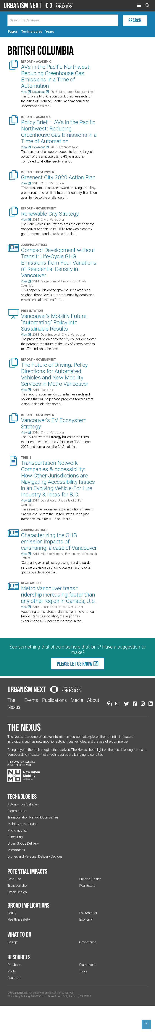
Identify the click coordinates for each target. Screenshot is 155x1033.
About (93, 700)
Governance (88, 942)
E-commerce (16, 811)
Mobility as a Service (22, 824)
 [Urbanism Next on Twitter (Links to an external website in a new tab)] (126, 703)
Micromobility (17, 830)
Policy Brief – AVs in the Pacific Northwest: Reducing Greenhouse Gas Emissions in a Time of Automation (59, 131)
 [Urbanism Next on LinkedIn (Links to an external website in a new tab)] (150, 703)
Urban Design (17, 892)
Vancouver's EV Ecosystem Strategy (54, 423)
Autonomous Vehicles (23, 804)
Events (31, 700)
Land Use (14, 879)
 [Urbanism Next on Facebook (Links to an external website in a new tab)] (135, 703)
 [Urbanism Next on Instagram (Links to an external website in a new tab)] (143, 703)
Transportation (17, 885)
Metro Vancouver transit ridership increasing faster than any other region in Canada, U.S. (58, 594)
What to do (19, 934)
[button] (139, 5)
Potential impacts (27, 871)
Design (12, 942)
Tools (83, 971)
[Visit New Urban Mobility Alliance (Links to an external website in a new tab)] (23, 776)
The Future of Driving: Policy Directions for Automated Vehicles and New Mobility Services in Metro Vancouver (54, 374)
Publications (54, 700)
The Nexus (24, 727)
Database (14, 965)
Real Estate (87, 885)
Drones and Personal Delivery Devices (35, 856)
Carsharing (15, 837)
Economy (86, 919)
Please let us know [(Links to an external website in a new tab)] (74, 664)
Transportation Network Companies (33, 817)
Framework (87, 965)
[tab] (12, 31)
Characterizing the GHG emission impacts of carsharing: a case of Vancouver (59, 541)
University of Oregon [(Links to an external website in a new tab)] (41, 992)
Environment (88, 913)
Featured (13, 978)
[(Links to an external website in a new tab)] (25, 92)
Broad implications (28, 905)
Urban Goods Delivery (23, 843)
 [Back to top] (146, 1024)
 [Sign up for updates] (109, 703)
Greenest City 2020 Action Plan (58, 177)
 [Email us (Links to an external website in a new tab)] (117, 703)
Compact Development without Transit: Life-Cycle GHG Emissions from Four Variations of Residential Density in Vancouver (58, 263)
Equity (11, 913)
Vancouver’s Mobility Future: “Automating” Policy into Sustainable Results (54, 322)
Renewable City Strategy (50, 213)
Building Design (90, 879)
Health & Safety (18, 919)
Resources (18, 957)
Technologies (22, 796)
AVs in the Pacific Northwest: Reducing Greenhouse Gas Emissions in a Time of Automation (56, 76)
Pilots (11, 971)
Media (77, 700)
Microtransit (16, 850)
